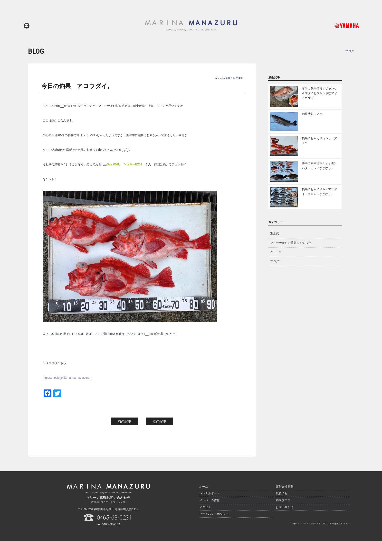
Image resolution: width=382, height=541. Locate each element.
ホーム (203, 486)
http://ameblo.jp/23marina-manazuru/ (66, 377)
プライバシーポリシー (214, 514)
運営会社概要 (284, 486)
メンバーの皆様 (209, 500)
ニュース (276, 252)
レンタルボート (209, 493)
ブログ (274, 261)
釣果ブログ (283, 500)
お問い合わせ (26, 25)
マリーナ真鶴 (191, 26)
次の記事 (159, 421)
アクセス (205, 507)
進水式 (274, 233)
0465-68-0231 (114, 517)
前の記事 (124, 421)
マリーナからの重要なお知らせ (290, 243)
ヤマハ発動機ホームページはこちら (326, 25)
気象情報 (281, 493)
